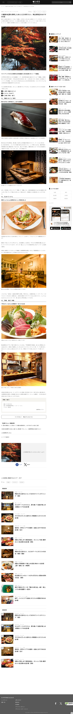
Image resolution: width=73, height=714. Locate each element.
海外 (66, 192)
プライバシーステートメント (21, 709)
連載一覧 (3, 702)
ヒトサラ (51, 203)
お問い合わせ (18, 700)
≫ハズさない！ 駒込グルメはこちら (24, 417)
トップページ (4, 700)
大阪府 (66, 195)
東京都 (54, 195)
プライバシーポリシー (20, 706)
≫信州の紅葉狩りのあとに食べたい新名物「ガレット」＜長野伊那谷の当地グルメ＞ (21, 429)
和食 (34, 11)
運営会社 (17, 702)
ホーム (2, 6)
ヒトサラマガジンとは (12, 2)
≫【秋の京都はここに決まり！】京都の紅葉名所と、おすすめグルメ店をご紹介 (20, 425)
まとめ (44, 11)
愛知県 (66, 198)
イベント (39, 11)
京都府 (54, 198)
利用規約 (17, 704)
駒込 (31, 11)
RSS (20, 2)
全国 (55, 192)
